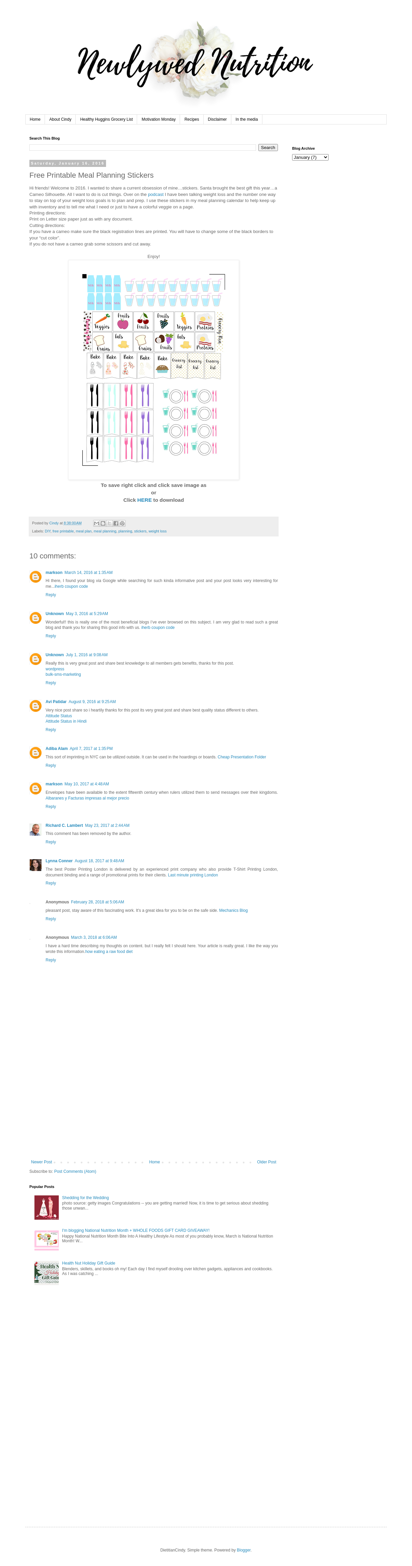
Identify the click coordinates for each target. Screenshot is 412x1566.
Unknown (55, 613)
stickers (140, 531)
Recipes (191, 119)
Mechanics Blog (233, 910)
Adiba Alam (57, 748)
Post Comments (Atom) (75, 1171)
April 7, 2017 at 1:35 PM (91, 748)
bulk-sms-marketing (63, 674)
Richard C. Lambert (64, 825)
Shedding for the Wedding (85, 1197)
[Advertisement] (153, 1109)
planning (125, 531)
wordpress (55, 669)
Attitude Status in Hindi (66, 721)
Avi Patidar (56, 701)
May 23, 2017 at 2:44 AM (107, 825)
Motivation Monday (158, 119)
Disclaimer (217, 119)
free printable (63, 531)
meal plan (84, 531)
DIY (48, 531)
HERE (145, 500)
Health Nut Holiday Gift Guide (88, 1263)
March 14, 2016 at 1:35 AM (88, 572)
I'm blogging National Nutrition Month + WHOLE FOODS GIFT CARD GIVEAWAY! (136, 1230)
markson (54, 572)
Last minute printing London (193, 875)
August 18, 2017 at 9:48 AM (99, 861)
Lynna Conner (59, 861)
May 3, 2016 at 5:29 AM (87, 613)
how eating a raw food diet (108, 951)
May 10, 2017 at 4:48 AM (87, 784)
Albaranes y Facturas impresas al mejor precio (87, 798)
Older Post (266, 1162)
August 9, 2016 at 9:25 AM (92, 701)
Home (35, 119)
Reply (51, 594)
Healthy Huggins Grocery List (106, 119)
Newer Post (41, 1162)
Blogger (244, 1550)
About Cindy (60, 119)
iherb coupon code (71, 586)
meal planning (105, 531)
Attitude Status (59, 716)
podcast (155, 194)
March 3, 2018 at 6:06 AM (94, 937)
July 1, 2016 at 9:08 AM (87, 654)
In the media (247, 119)
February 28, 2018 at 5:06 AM (97, 902)
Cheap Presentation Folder (242, 757)
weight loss (157, 531)
